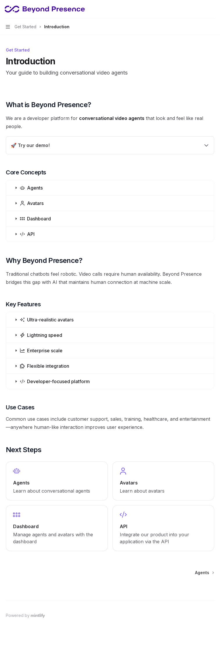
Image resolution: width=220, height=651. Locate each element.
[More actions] (212, 9)
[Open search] (201, 9)
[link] (57, 480)
